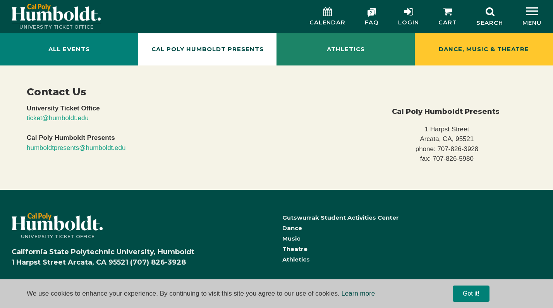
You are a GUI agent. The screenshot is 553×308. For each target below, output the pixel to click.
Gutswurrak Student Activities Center (340, 217)
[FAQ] (371, 17)
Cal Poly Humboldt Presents (207, 49)
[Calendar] (327, 17)
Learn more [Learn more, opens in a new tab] (358, 293)
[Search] (490, 16)
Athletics (346, 49)
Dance (292, 228)
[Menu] (532, 16)
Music (291, 238)
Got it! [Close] (471, 293)
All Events (69, 49)
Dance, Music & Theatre (484, 49)
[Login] (408, 17)
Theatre (294, 249)
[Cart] (448, 17)
